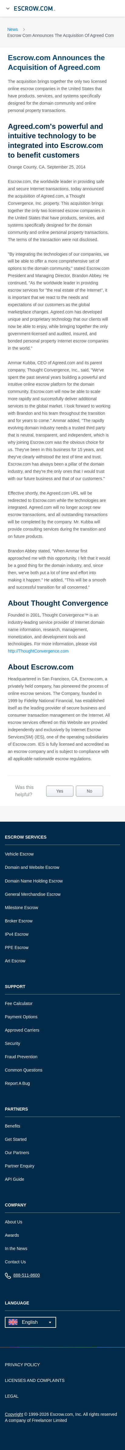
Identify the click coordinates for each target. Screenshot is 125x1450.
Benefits (12, 1126)
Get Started (16, 1139)
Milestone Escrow (21, 907)
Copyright (14, 1414)
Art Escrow (15, 960)
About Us (13, 1221)
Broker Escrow (18, 920)
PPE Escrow (17, 947)
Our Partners (17, 1152)
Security (12, 1043)
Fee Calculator (18, 1003)
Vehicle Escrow (19, 854)
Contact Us (15, 1261)
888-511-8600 (22, 1276)
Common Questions (23, 1070)
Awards (12, 1235)
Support (15, 986)
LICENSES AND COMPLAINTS (35, 1380)
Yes (59, 791)
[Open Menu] (8, 8)
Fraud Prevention (21, 1056)
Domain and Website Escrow (32, 867)
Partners (16, 1109)
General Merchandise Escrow (33, 894)
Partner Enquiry (19, 1166)
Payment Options (21, 1016)
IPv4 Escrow (17, 934)
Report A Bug (17, 1083)
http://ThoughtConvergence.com (38, 651)
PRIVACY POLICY (22, 1364)
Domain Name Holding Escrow (34, 881)
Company (15, 1205)
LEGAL (12, 1396)
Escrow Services (25, 837)
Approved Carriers (22, 1030)
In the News (16, 1248)
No (89, 791)
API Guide (14, 1179)
